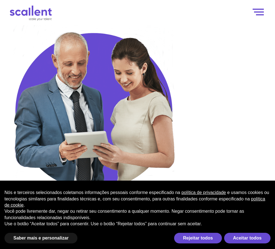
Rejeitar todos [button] (198, 238)
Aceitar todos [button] (247, 238)
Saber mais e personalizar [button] (40, 238)
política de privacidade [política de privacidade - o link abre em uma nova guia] (203, 192)
